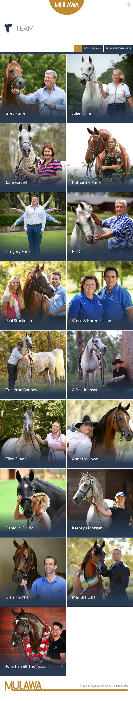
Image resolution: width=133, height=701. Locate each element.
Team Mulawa (93, 48)
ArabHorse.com (101, 686)
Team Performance (118, 48)
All (78, 48)
